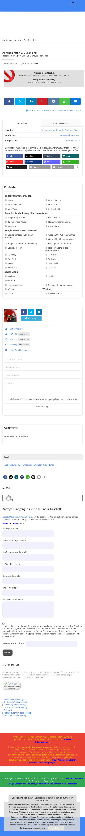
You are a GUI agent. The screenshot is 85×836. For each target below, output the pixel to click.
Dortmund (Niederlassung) (16, 707)
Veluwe (69, 130)
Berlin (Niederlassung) (14, 699)
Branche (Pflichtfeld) (28, 578)
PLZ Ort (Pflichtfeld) (28, 566)
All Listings (31, 318)
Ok (56, 828)
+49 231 (10, 334)
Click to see (24, 334)
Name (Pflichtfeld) (28, 531)
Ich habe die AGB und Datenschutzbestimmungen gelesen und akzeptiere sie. (42, 399)
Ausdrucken (32, 110)
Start (4, 40)
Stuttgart (8, 710)
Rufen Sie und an (10, 523)
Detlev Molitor (13, 328)
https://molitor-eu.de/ (16, 350)
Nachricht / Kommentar (28, 604)
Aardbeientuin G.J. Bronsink (22, 40)
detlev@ (10, 344)
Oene (77, 130)
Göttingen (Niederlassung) (15, 702)
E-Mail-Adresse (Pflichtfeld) (28, 542)
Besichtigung (10, 465)
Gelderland (46, 130)
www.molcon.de (73, 140)
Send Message (42, 406)
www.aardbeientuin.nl (70, 135)
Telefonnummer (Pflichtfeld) (28, 554)
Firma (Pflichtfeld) (28, 590)
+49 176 (10, 339)
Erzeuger (38, 465)
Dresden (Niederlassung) (15, 704)
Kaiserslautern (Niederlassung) (17, 712)
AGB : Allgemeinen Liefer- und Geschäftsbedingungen (52, 761)
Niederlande (58, 130)
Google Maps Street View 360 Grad (18, 517)
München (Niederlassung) (15, 715)
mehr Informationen (36, 828)
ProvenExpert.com (74, 778)
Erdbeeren (27, 465)
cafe (19, 465)
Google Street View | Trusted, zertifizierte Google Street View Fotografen (42, 783)
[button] (14, 156)
